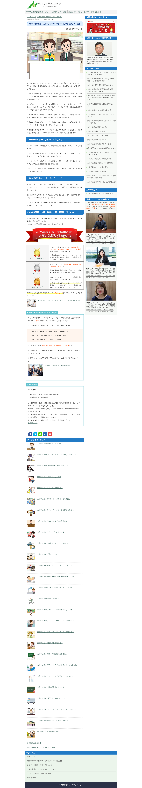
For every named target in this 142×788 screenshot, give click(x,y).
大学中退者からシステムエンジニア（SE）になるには (56, 454)
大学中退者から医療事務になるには (50, 643)
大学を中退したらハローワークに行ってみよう (101, 115)
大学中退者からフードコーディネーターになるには (55, 632)
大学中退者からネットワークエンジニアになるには (55, 510)
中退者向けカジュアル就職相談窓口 (57, 365)
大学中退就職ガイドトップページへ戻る (41, 748)
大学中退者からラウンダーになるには (50, 532)
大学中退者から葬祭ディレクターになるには (53, 720)
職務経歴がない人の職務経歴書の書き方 (101, 148)
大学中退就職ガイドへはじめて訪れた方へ (101, 183)
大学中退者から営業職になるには (49, 477)
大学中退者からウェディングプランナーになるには (55, 676)
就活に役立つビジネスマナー (97, 135)
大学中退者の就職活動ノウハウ (98, 127)
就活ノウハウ (83, 12)
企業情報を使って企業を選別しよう (100, 167)
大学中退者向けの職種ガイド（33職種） (49, 17)
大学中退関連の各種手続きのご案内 (100, 85)
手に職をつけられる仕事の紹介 (48, 731)
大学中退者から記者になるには (48, 598)
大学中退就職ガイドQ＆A (96, 131)
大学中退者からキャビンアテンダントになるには (54, 587)
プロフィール (32, 423)
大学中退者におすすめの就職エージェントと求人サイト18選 (59, 300)
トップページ (31, 17)
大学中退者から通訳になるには (48, 554)
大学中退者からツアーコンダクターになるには (53, 499)
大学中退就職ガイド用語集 (96, 171)
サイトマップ (32, 756)
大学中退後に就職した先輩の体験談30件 (100, 105)
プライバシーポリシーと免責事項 (39, 773)
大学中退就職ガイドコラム (96, 140)
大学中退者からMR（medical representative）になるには (57, 576)
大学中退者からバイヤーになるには (50, 488)
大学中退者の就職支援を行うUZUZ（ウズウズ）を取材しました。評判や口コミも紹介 (100, 310)
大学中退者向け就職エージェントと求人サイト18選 (46, 12)
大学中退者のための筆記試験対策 (99, 110)
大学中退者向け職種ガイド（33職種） (100, 163)
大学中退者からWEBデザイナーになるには (52, 465)
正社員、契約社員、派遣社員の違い (100, 159)
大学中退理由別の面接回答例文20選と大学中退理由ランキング (100, 90)
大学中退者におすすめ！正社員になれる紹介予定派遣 (101, 153)
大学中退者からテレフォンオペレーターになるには (55, 621)
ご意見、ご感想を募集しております (39, 765)
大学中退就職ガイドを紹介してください (41, 769)
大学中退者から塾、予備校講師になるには (52, 654)
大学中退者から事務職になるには (49, 443)
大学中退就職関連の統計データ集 (99, 144)
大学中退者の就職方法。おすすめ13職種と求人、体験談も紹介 (100, 80)
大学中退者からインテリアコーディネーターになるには (57, 709)
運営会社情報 (96, 12)
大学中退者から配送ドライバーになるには (52, 698)
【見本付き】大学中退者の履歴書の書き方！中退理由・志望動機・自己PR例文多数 (101, 98)
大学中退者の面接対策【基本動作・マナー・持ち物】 (101, 122)
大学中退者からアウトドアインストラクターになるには (57, 665)
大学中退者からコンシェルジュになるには (52, 521)
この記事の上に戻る (34, 743)
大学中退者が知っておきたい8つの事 (100, 193)
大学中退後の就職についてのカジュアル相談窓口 (44, 761)
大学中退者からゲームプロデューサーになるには (54, 610)
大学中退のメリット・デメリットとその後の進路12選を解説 (101, 177)
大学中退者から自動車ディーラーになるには (53, 543)
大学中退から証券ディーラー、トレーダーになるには (56, 565)
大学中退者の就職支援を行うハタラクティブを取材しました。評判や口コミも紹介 (100, 276)
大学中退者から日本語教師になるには (50, 687)
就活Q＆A (72, 12)
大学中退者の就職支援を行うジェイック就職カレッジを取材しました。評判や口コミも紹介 (100, 242)
